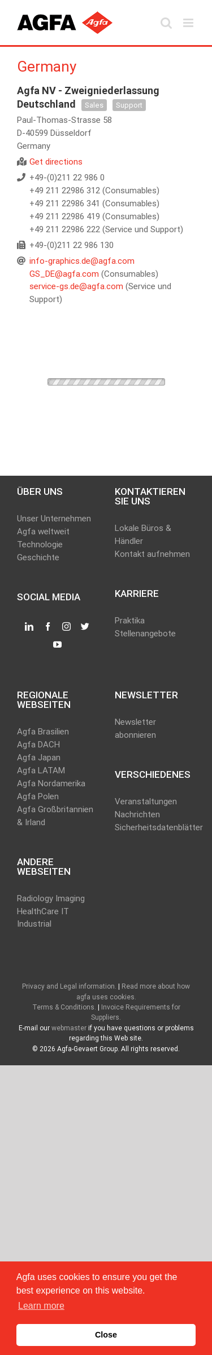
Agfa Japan (38, 757)
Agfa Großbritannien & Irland (55, 815)
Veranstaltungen (146, 801)
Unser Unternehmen (54, 518)
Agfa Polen (38, 796)
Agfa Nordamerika (51, 783)
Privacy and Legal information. (69, 986)
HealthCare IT (43, 911)
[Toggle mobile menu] (189, 23)
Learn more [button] (41, 1305)
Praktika (130, 620)
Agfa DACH (38, 745)
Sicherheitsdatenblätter (155, 827)
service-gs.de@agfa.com (76, 286)
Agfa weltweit (43, 531)
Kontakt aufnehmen (152, 554)
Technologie (40, 544)
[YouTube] (57, 645)
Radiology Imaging (51, 898)
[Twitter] (85, 627)
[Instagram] (66, 627)
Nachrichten (137, 814)
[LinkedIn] (29, 627)
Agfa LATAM (41, 770)
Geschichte (38, 557)
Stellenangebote (145, 633)
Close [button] (106, 1334)
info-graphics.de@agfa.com (82, 261)
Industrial (34, 924)
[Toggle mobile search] (166, 23)
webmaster (68, 1028)
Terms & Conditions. (64, 1007)
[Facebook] (47, 627)
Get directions (56, 162)
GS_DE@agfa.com (64, 274)
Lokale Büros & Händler (143, 534)
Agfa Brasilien (43, 732)
